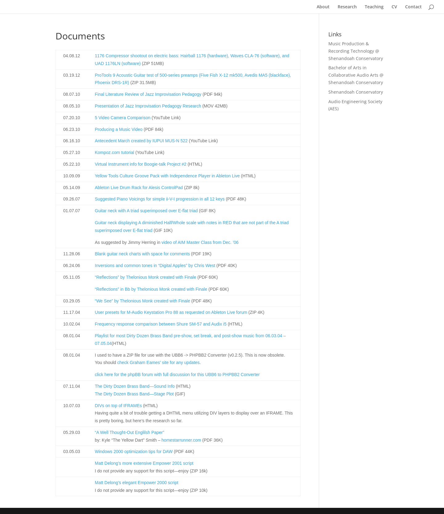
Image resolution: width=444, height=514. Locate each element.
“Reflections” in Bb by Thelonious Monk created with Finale (151, 289)
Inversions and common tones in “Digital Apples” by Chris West (155, 265)
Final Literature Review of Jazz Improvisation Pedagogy (148, 94)
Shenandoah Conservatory (355, 92)
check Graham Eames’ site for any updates (158, 362)
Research (347, 7)
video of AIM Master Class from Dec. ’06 (200, 242)
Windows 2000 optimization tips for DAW (134, 451)
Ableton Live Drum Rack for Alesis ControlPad (139, 187)
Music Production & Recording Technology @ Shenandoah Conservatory (355, 51)
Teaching (374, 7)
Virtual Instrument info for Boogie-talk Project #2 (141, 164)
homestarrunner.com (181, 440)
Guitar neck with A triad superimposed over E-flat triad (146, 210)
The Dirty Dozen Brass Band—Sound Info (135, 386)
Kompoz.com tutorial (114, 152)
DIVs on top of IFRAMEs (118, 405)
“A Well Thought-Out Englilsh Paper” (129, 432)
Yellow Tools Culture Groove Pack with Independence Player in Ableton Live (167, 175)
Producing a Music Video (119, 129)
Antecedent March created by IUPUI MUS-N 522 (141, 140)
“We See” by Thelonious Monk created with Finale (142, 300)
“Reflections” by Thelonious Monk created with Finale (145, 277)
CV (394, 7)
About (323, 7)
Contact (413, 7)
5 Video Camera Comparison (122, 117)
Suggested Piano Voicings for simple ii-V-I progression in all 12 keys (160, 198)
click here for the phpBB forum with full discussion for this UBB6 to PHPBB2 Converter (177, 374)
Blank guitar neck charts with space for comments (142, 253)
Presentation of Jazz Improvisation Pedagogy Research (148, 105)
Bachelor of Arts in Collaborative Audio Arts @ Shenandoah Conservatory (356, 75)
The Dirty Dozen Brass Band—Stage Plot (134, 393)
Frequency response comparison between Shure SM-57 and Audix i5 (161, 324)
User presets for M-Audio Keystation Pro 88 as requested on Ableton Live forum (171, 312)
